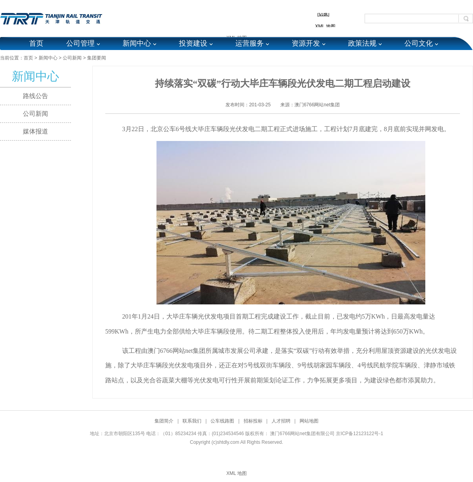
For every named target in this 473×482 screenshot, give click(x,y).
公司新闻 (72, 58)
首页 (36, 43)
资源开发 (306, 43)
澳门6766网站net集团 (317, 105)
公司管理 (80, 43)
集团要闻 (96, 58)
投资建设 (193, 43)
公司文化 (418, 43)
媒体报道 (35, 131)
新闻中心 (137, 43)
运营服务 (249, 43)
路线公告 (35, 96)
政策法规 (362, 43)
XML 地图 (236, 473)
